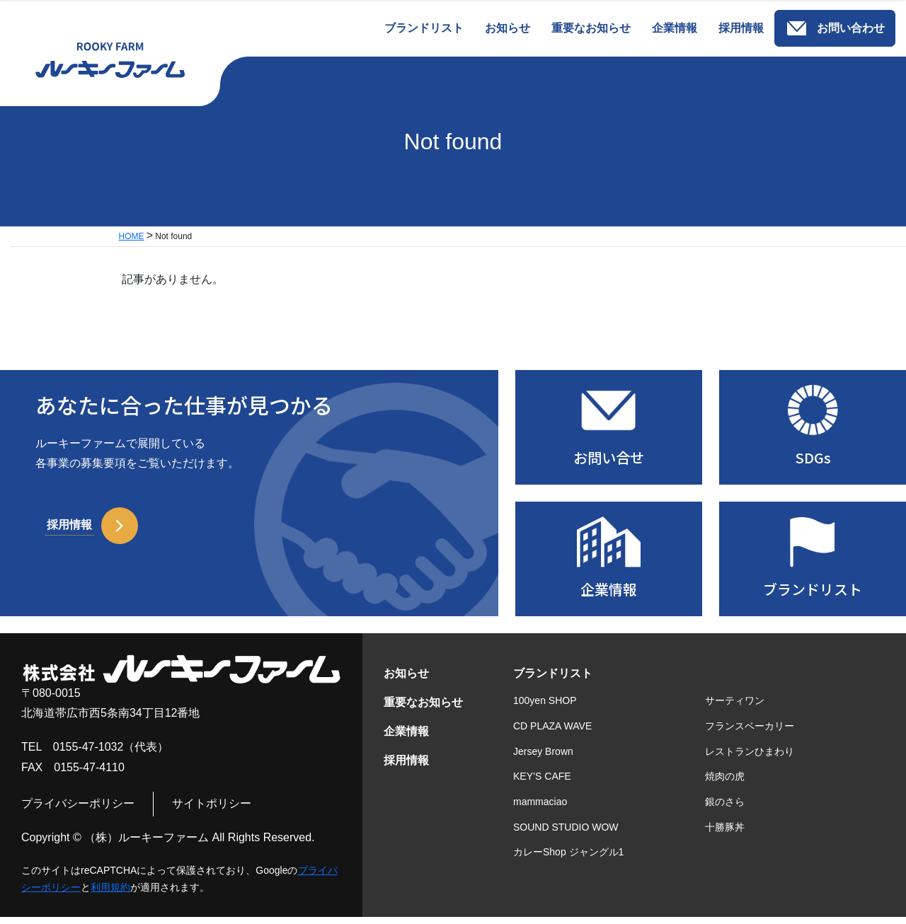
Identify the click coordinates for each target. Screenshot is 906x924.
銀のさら (725, 809)
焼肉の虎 (725, 784)
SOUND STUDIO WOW (566, 834)
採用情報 (406, 767)
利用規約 (110, 894)
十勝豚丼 (725, 834)
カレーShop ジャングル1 (568, 859)
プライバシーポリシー (77, 811)
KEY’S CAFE (542, 784)
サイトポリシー (211, 811)
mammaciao (540, 809)
